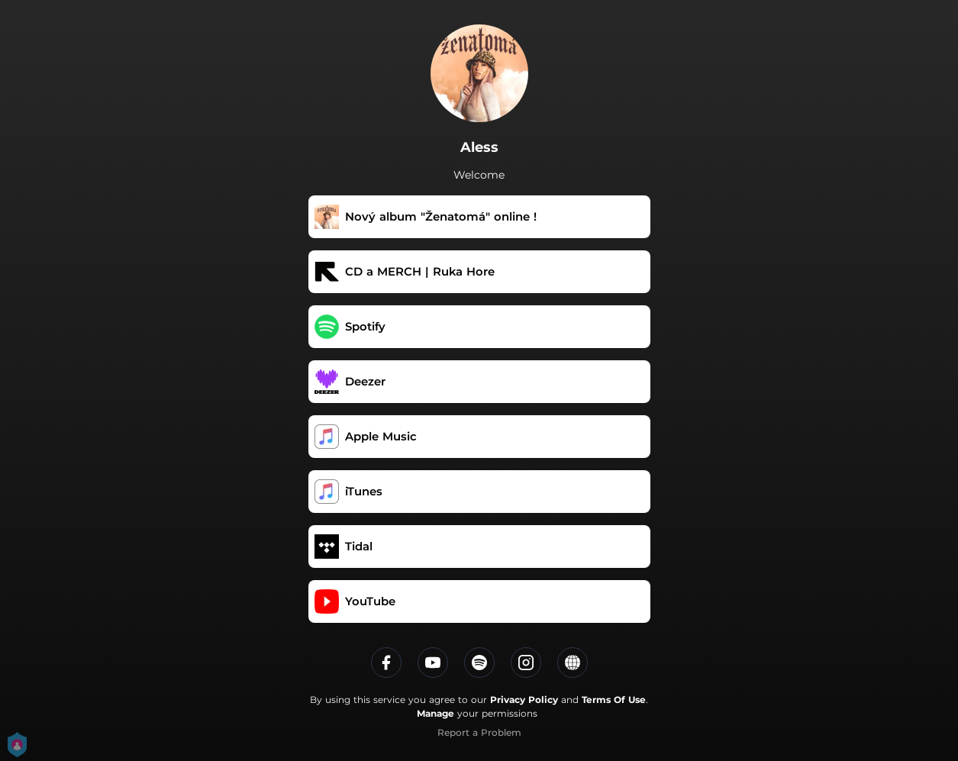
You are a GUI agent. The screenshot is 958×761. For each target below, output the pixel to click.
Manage (435, 713)
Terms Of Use (614, 699)
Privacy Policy (524, 699)
